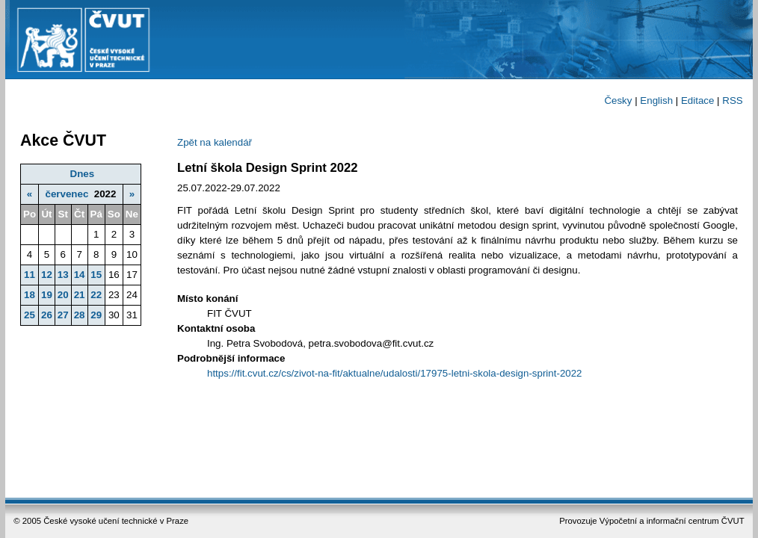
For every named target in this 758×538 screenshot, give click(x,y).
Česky (618, 100)
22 (96, 294)
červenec (67, 194)
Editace (697, 100)
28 (79, 315)
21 (79, 294)
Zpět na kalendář (214, 142)
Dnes (82, 173)
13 (63, 274)
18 (29, 294)
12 (46, 274)
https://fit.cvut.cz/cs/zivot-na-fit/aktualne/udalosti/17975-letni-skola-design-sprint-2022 (394, 373)
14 (79, 274)
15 (96, 274)
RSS (732, 100)
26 (46, 315)
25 (29, 315)
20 (63, 294)
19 (46, 294)
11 (29, 274)
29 (96, 315)
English (656, 100)
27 (63, 315)
